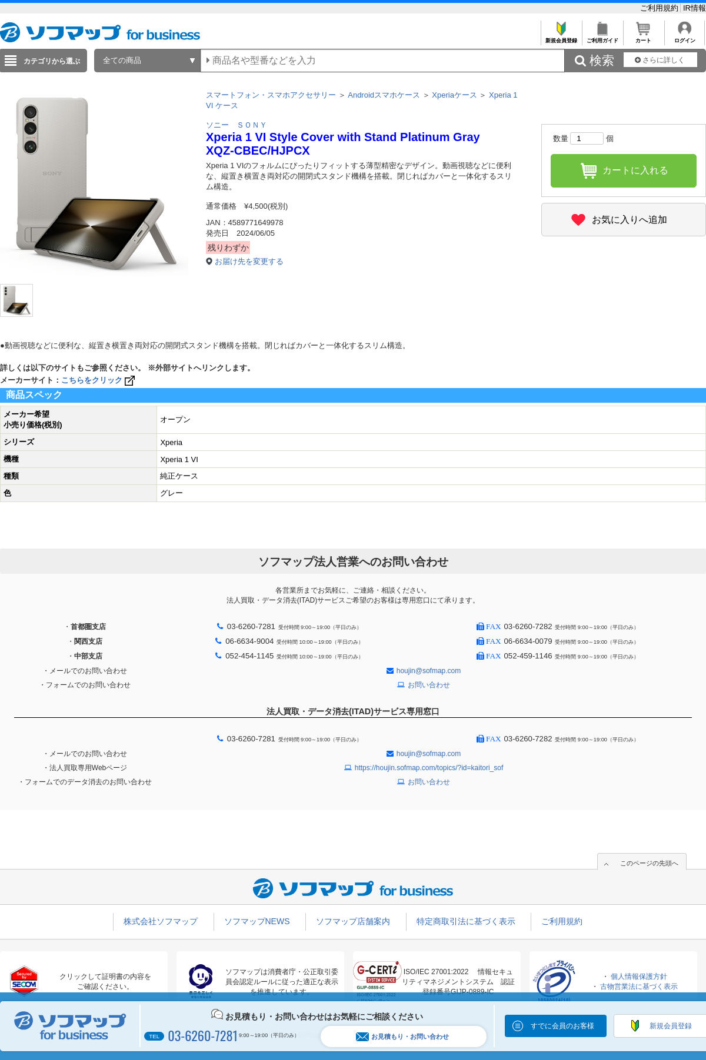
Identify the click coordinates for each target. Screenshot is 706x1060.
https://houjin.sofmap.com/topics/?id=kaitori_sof (429, 768)
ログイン (684, 37)
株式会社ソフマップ (161, 921)
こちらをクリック (99, 380)
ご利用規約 (660, 8)
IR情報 (694, 8)
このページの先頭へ (649, 863)
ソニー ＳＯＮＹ (236, 125)
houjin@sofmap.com (429, 671)
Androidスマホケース (384, 95)
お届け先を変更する (249, 261)
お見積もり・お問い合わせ (402, 1036)
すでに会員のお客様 (562, 1026)
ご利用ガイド (602, 37)
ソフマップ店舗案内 (353, 921)
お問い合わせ (429, 685)
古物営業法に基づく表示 (639, 986)
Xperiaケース (454, 95)
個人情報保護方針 (639, 976)
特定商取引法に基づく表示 (466, 921)
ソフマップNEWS (257, 921)
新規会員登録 (561, 37)
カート (643, 37)
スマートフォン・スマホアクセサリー (271, 95)
